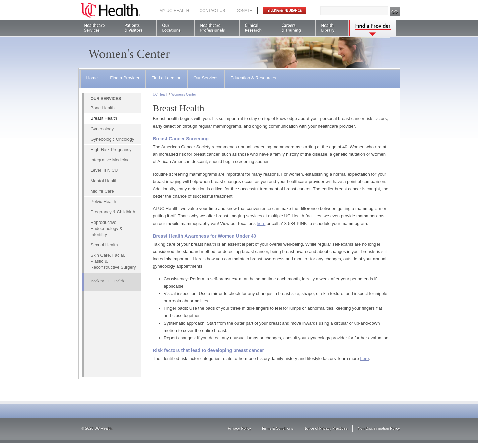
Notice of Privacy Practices (325, 428)
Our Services (205, 77)
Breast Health (104, 118)
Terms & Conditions (277, 428)
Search (395, 11)
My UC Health (174, 10)
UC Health (110, 10)
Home (92, 77)
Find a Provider (124, 77)
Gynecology (102, 128)
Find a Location (166, 77)
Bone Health (103, 107)
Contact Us (212, 10)
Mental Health (104, 180)
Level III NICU (104, 170)
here (261, 223)
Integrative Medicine (110, 159)
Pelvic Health (103, 201)
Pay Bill (284, 10)
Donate (243, 10)
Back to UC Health (107, 280)
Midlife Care (102, 191)
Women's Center (183, 94)
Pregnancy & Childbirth (113, 211)
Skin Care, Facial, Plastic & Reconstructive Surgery (113, 261)
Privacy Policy (239, 428)
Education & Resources (253, 77)
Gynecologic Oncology (112, 139)
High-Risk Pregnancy (111, 149)
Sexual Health (104, 244)
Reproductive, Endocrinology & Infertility (107, 228)
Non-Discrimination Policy (379, 428)
